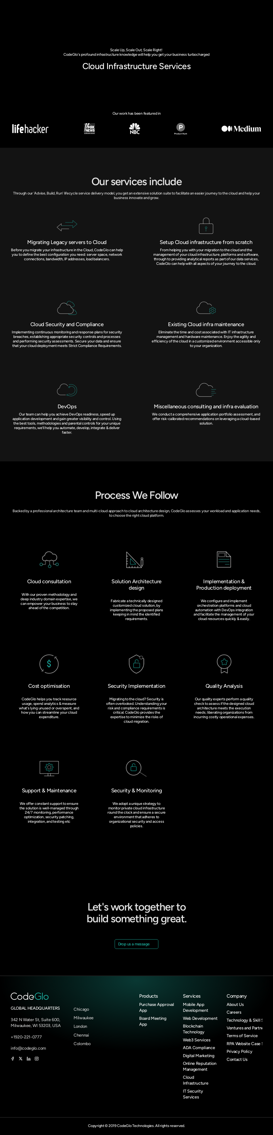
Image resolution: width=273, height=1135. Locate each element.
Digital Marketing (198, 1055)
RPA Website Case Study (249, 1043)
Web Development (200, 1018)
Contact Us (237, 1059)
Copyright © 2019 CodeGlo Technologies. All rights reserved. (136, 1126)
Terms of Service (242, 1035)
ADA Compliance (199, 1047)
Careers (234, 1012)
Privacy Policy (239, 1051)
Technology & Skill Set (247, 1020)
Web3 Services (196, 1039)
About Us (235, 1004)
